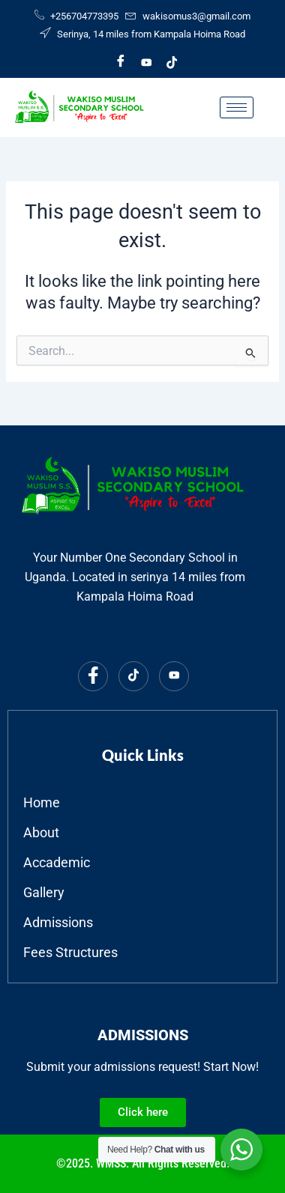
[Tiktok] (171, 62)
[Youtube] (146, 62)
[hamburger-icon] (237, 107)
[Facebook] (121, 62)
